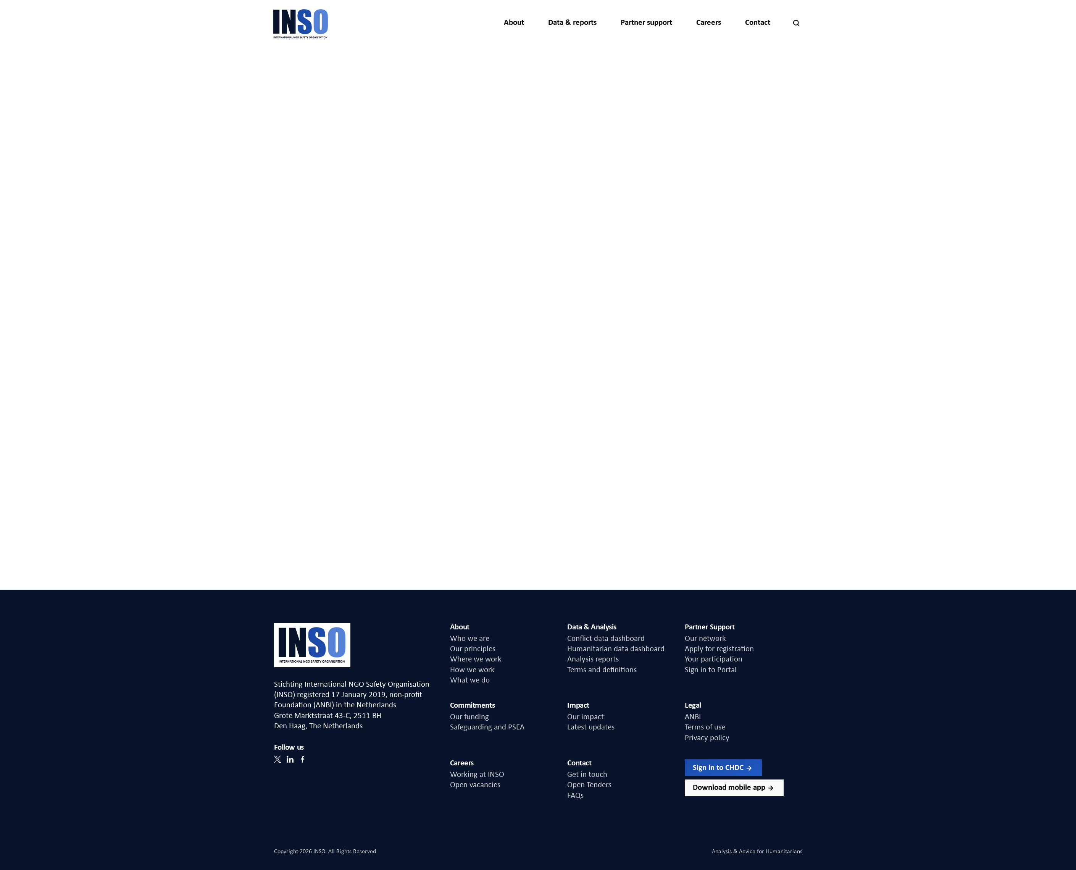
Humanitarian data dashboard (616, 649)
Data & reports (572, 23)
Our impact (585, 717)
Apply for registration (719, 649)
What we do (470, 680)
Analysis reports (593, 659)
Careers (708, 23)
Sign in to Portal (711, 670)
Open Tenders (589, 785)
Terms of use (705, 727)
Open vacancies (475, 785)
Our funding (469, 717)
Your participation (713, 659)
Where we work (476, 659)
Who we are (469, 639)
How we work (472, 670)
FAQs (575, 796)
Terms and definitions (602, 670)
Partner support (646, 23)
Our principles (472, 649)
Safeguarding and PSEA (487, 727)
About (514, 23)
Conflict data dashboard (606, 639)
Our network (705, 639)
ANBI (693, 717)
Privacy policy (707, 738)
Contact (757, 23)
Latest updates (591, 727)
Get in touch (587, 775)
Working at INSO (477, 775)
